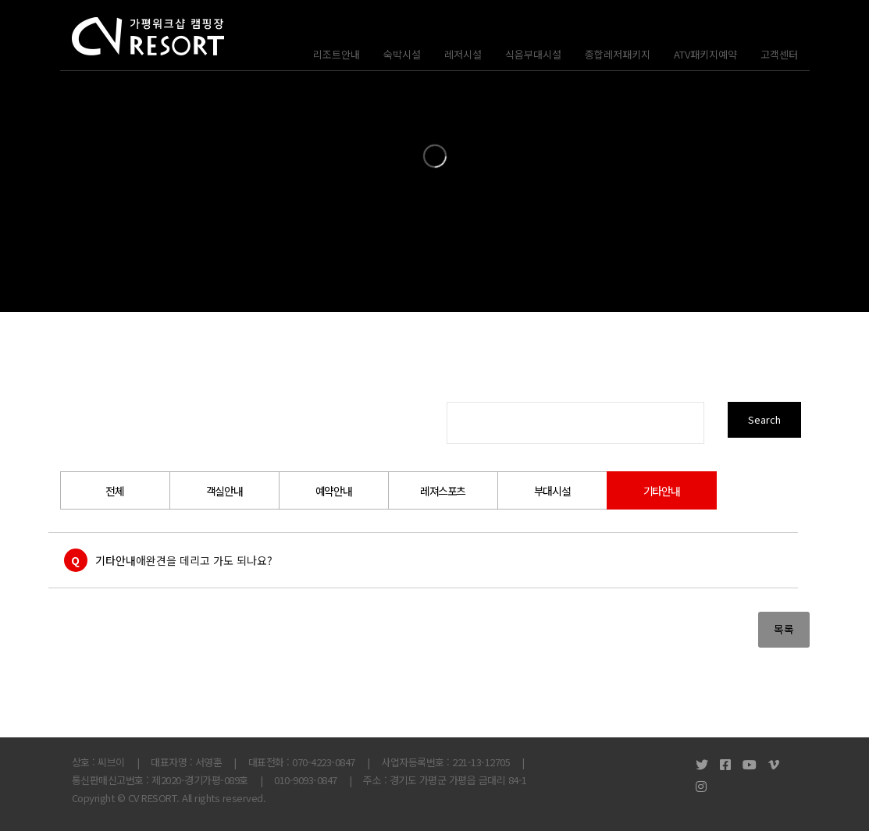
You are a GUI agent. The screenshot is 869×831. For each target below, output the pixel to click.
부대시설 (552, 491)
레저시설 (463, 54)
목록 (784, 629)
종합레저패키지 (617, 54)
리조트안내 (336, 54)
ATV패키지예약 (705, 54)
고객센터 (779, 54)
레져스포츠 (442, 491)
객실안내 (224, 491)
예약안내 (333, 491)
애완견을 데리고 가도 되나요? (204, 560)
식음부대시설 (533, 54)
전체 (114, 491)
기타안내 (661, 491)
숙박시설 (402, 54)
